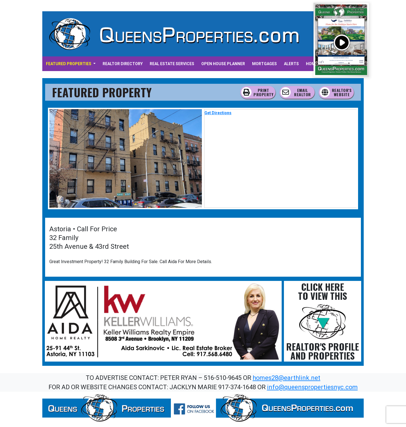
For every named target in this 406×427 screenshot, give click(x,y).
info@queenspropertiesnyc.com (312, 387)
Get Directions (217, 113)
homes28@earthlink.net (286, 377)
